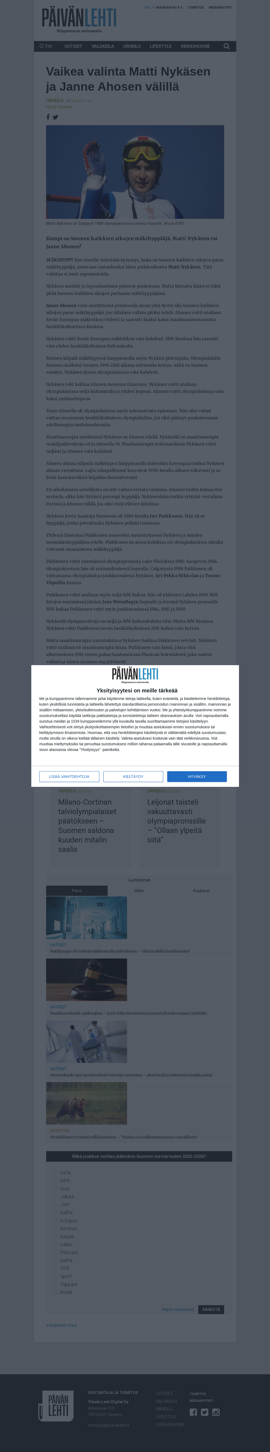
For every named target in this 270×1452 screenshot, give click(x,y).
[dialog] (135, 726)
